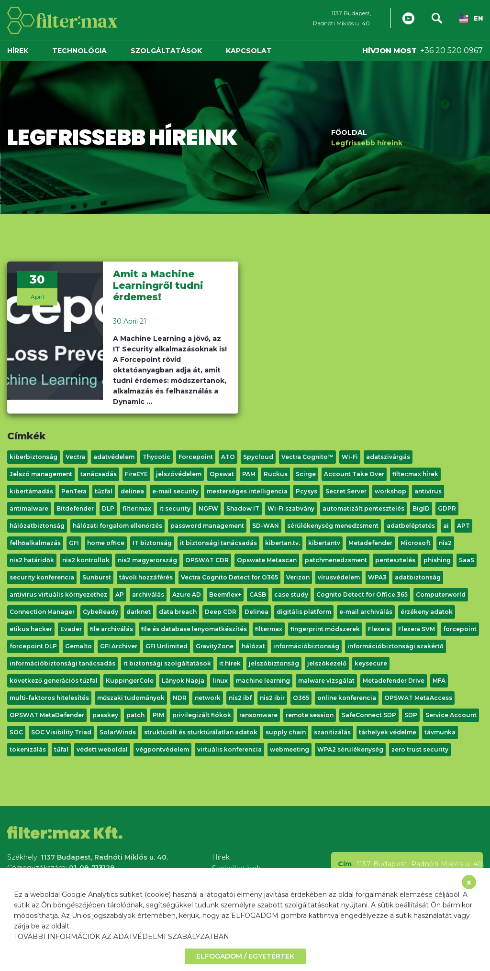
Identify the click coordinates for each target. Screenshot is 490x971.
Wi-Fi (350, 456)
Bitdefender (75, 508)
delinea (132, 491)
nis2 (445, 542)
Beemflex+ (225, 594)
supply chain (286, 732)
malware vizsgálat (326, 680)
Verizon (298, 577)
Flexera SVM (416, 629)
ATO (228, 456)
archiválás (148, 594)
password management (207, 525)
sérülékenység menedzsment (333, 525)
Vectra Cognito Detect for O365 (229, 577)
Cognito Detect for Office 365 (362, 594)
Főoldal (349, 132)
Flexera (379, 629)
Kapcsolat (249, 50)
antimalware (29, 508)
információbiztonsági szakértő (395, 646)
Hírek (17, 50)
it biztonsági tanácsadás (218, 542)
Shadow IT (242, 508)
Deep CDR (220, 611)
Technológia (79, 50)
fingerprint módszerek (325, 629)
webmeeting (289, 749)
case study (291, 594)
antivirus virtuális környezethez (58, 594)
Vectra (75, 456)
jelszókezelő (326, 663)
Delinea (256, 611)
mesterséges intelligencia (247, 491)
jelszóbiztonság (274, 663)
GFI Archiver (118, 646)
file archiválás (111, 629)
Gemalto (78, 646)
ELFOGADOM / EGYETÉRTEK (245, 956)
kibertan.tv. (282, 542)
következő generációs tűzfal (54, 680)
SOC (16, 732)
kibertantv (324, 542)
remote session (310, 715)
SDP (410, 715)
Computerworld (441, 594)
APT (463, 525)
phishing (437, 560)
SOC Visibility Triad (61, 732)
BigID (421, 508)
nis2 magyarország (147, 560)
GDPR (447, 508)
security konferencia (42, 577)
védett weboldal (102, 749)
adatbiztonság (418, 577)
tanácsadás (98, 474)
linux (220, 680)
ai (446, 525)
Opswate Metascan (267, 560)
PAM (249, 474)
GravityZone (215, 646)
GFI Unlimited (166, 646)
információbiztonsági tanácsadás (62, 663)
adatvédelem (113, 456)
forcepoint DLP (33, 646)
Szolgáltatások (166, 50)
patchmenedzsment (336, 560)
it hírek (230, 663)
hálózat (253, 646)
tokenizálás (28, 749)
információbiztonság (306, 646)
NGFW (208, 508)
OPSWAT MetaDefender (47, 715)
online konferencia (346, 697)
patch (135, 715)
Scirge (306, 474)
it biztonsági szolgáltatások (167, 663)
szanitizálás (332, 732)
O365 (301, 697)
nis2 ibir (272, 697)
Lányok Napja (183, 680)
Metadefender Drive (393, 680)
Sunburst (96, 577)
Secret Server (346, 491)
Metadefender (370, 542)
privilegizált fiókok (201, 715)
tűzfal (103, 491)
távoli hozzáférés (146, 577)
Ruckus (276, 474)
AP (119, 594)
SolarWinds (118, 732)
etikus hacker (31, 629)
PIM (158, 715)
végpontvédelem (162, 749)
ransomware (258, 715)
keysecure (371, 663)
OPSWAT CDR (207, 560)
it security (174, 508)
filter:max (136, 508)
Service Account (451, 715)
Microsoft (416, 542)
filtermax (268, 629)
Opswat (222, 474)
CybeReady (100, 611)
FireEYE (136, 474)
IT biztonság (152, 542)
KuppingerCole (130, 680)
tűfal (61, 749)
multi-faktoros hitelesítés (49, 697)
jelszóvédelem (178, 474)
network (208, 697)
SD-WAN (265, 525)
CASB (257, 594)
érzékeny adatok (427, 611)
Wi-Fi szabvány (290, 508)
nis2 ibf (240, 697)
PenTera (74, 491)
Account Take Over (354, 474)
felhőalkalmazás (35, 542)
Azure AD (186, 594)
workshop (390, 491)
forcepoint (460, 629)
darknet (138, 611)
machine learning (263, 680)
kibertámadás (31, 491)
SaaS (466, 560)
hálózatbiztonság (37, 525)
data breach (178, 611)
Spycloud (258, 456)
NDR (180, 697)
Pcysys (306, 491)
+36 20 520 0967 (451, 50)
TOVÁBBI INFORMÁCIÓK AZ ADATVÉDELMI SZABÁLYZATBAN (121, 936)
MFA (439, 680)
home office (105, 542)
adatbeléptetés (411, 525)
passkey (105, 715)
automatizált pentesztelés (363, 508)
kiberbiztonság (33, 456)
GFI (74, 542)
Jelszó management (41, 474)
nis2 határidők (32, 560)
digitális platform (304, 611)
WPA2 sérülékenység (350, 749)
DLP (108, 508)
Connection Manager (42, 611)
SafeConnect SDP (369, 715)
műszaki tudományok (131, 697)
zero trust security (419, 749)
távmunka (440, 732)
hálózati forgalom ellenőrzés (117, 525)
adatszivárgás (388, 456)
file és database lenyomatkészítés (194, 629)
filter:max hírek (415, 474)
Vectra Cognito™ (307, 456)
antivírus (428, 491)
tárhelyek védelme (387, 732)
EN (471, 18)
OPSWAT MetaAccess (418, 697)
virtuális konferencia (229, 749)
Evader (71, 629)
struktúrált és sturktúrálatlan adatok (200, 732)
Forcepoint (195, 456)
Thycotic (156, 456)
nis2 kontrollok (86, 560)
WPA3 (377, 577)
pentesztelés (395, 560)
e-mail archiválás (365, 611)
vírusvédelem (339, 577)
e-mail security (175, 491)
